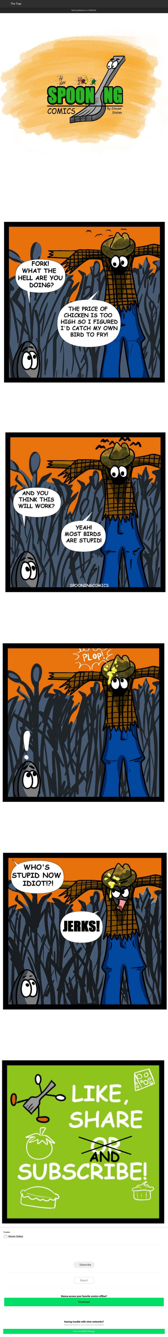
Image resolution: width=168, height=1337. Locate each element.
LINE (60, 1254)
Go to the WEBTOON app (84, 1331)
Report (84, 1280)
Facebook (72, 1254)
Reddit (107, 1254)
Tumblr (96, 1254)
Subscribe (85, 1264)
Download (84, 1301)
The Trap (15, 3)
